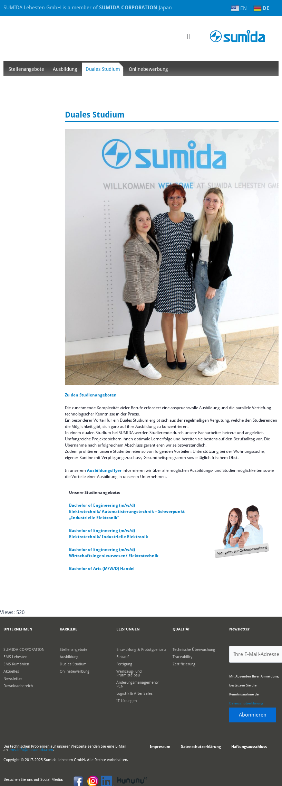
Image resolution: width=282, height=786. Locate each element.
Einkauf (122, 657)
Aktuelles (11, 671)
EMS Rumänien (16, 664)
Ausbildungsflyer (105, 470)
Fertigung (124, 664)
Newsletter (12, 678)
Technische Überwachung (194, 649)
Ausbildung (65, 69)
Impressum (160, 747)
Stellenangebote (26, 69)
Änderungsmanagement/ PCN (137, 684)
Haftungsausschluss (249, 747)
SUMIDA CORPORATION (24, 649)
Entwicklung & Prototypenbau (141, 649)
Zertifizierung (184, 664)
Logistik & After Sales (134, 693)
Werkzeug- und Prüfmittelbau (129, 673)
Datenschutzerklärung (246, 703)
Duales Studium (103, 69)
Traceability (182, 657)
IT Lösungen (126, 701)
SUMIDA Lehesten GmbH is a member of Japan (87, 7)
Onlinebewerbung (148, 69)
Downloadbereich (18, 686)
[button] (188, 36)
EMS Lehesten (15, 657)
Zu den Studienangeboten (91, 395)
